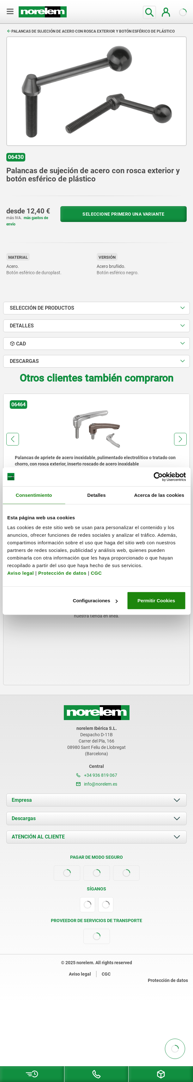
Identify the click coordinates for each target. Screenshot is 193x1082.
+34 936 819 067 (96, 775)
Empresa (22, 800)
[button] (12, 439)
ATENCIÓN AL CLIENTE (38, 837)
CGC (96, 573)
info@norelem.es (96, 784)
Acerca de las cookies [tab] (159, 494)
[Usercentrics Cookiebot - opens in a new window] (158, 476)
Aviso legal (20, 573)
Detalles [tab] (96, 494)
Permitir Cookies (156, 600)
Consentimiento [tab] (34, 494)
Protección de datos (62, 573)
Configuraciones (95, 600)
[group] (96, 452)
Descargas (24, 818)
